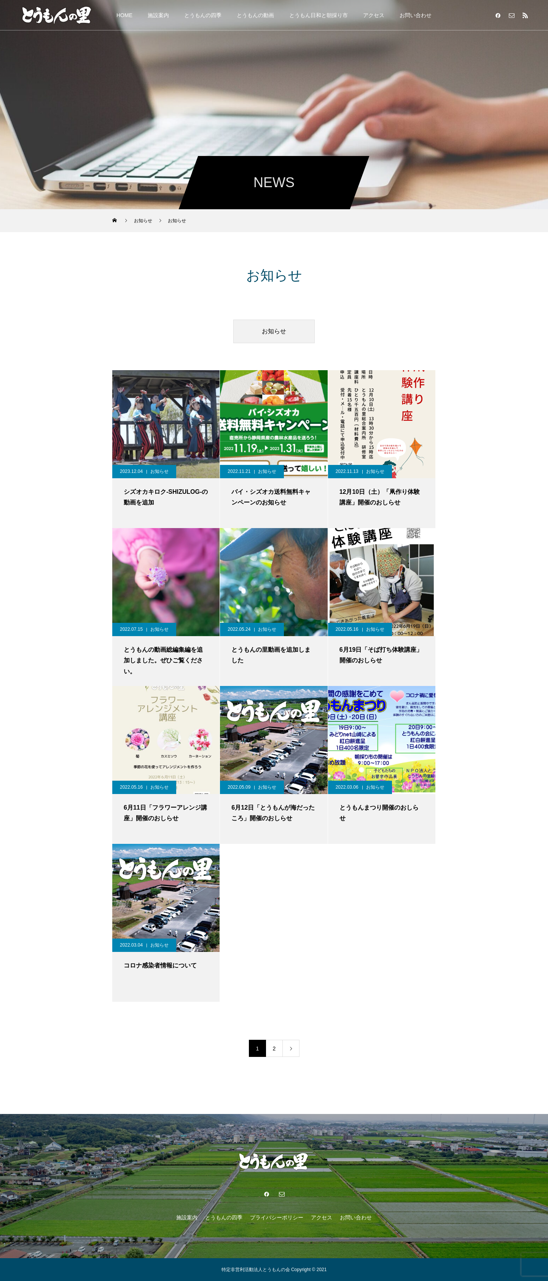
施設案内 (158, 15)
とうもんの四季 (202, 15)
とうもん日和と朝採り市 (318, 15)
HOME (124, 15)
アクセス (373, 15)
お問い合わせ (416, 15)
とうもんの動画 (255, 15)
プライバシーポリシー (276, 1217)
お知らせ (274, 331)
